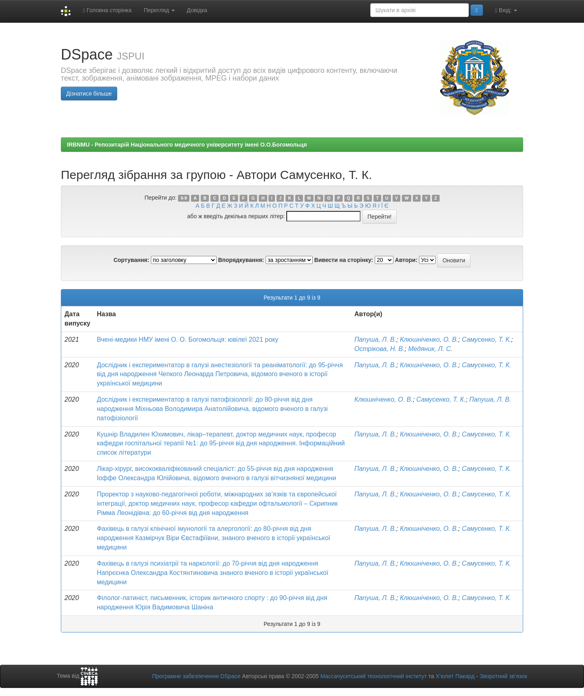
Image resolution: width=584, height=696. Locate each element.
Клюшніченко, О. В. (429, 339)
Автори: (406, 260)
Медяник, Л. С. (430, 348)
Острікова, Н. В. (379, 348)
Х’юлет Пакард (455, 676)
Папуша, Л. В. (375, 339)
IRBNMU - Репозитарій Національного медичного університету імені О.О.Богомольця (187, 144)
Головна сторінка (107, 10)
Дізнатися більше (89, 93)
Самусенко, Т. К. (486, 339)
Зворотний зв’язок (503, 676)
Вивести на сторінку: (343, 260)
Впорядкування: (241, 260)
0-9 (184, 198)
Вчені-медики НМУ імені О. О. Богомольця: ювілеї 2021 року (188, 339)
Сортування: (131, 260)
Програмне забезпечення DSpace (196, 676)
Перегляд (159, 10)
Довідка (197, 10)
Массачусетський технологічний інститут (373, 676)
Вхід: (506, 10)
